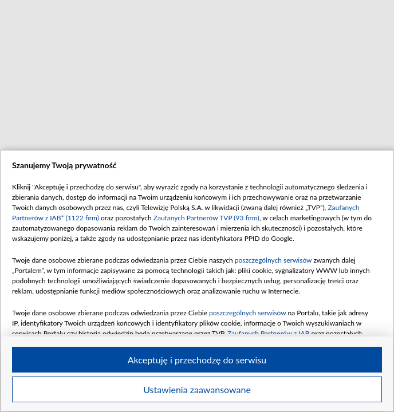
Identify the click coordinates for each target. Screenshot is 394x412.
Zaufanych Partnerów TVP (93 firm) (206, 217)
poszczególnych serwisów (273, 260)
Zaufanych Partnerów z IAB (268, 333)
